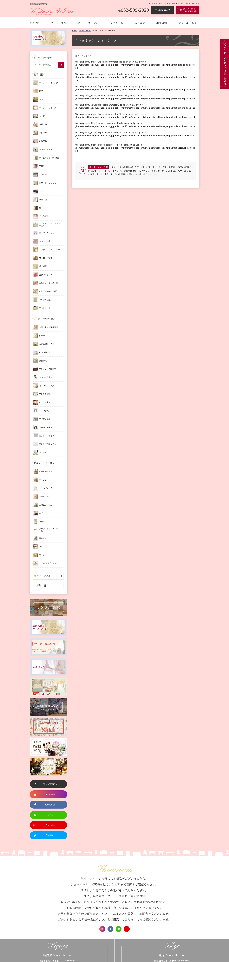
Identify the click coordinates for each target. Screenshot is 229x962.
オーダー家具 (58, 23)
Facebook (110, 929)
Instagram (102, 929)
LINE (119, 929)
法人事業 (139, 23)
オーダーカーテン (88, 23)
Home (74, 30)
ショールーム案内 (188, 23)
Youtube (127, 929)
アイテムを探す (85, 30)
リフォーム (116, 23)
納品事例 (161, 23)
